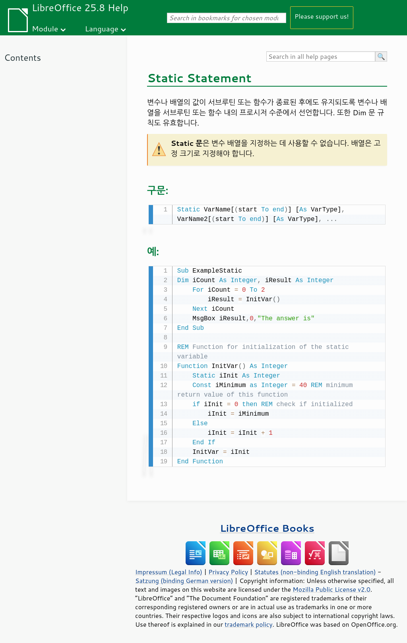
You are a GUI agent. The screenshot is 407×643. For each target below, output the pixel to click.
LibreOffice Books (267, 526)
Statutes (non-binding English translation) (315, 570)
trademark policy (248, 622)
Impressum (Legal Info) (168, 570)
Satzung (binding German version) (184, 579)
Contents (22, 57)
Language (101, 28)
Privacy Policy (228, 570)
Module (45, 28)
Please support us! (322, 16)
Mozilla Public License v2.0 (331, 587)
